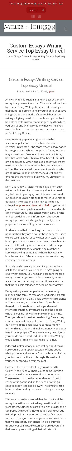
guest (52, 91)
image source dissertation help (32, 205)
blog (17, 56)
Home (10, 56)
